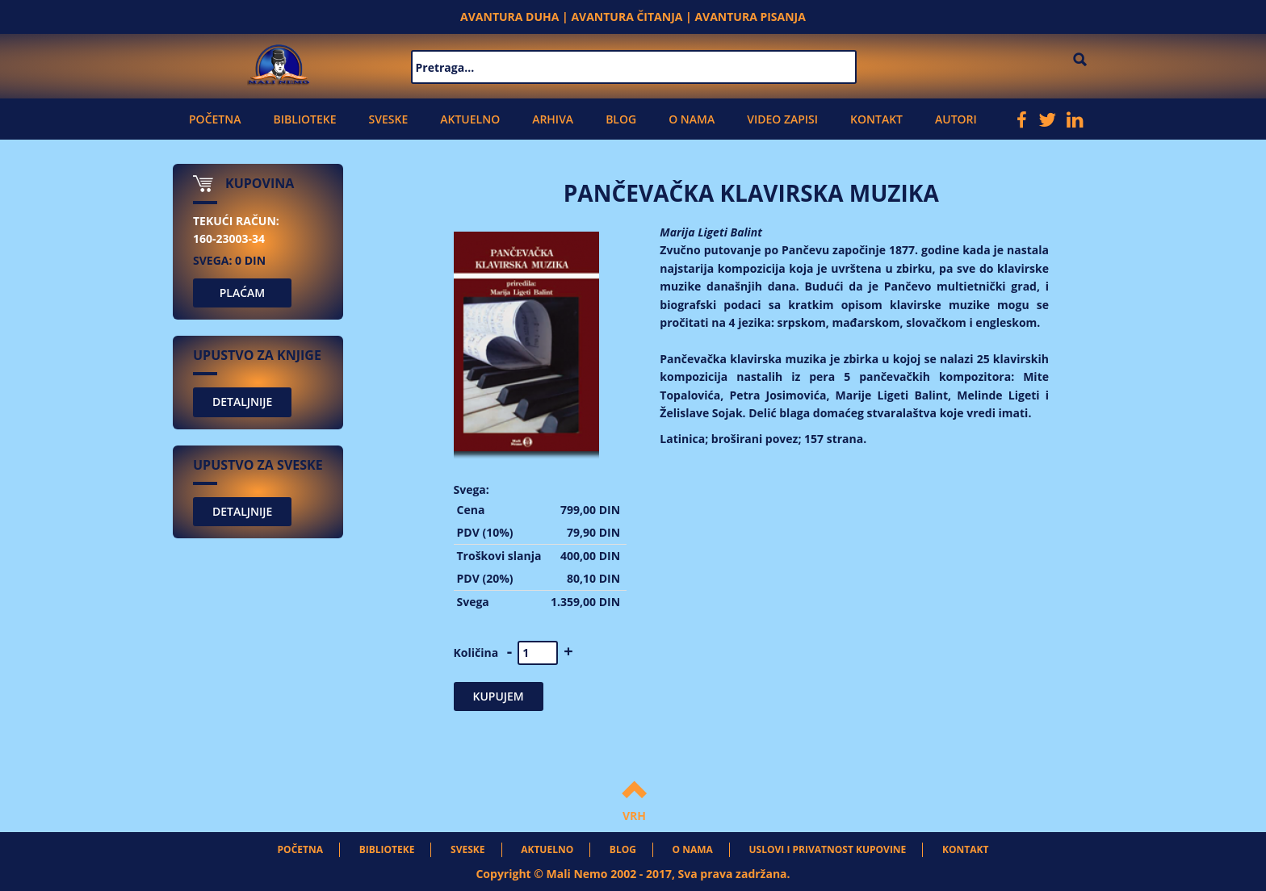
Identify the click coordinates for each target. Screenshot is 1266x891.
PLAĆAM (243, 292)
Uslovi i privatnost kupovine (828, 849)
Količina (476, 652)
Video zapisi (782, 119)
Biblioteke (304, 119)
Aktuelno (470, 119)
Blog (621, 119)
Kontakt (876, 119)
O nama (692, 119)
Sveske (389, 119)
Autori (956, 119)
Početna (215, 119)
